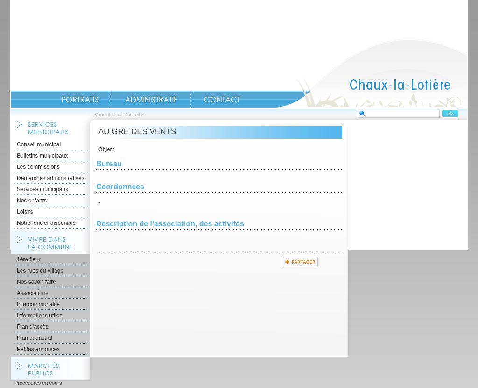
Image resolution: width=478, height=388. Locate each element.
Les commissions (38, 167)
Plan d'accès (33, 326)
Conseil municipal (39, 144)
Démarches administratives (50, 178)
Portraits (80, 99)
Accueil (371, 73)
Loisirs (25, 211)
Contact (222, 99)
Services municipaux (42, 189)
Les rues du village (40, 270)
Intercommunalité (38, 304)
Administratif (151, 99)
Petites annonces (38, 349)
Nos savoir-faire (36, 282)
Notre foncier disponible (46, 223)
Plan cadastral (34, 338)
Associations (32, 293)
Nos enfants (32, 200)
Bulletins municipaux (42, 155)
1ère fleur (29, 259)
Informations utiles (39, 315)
